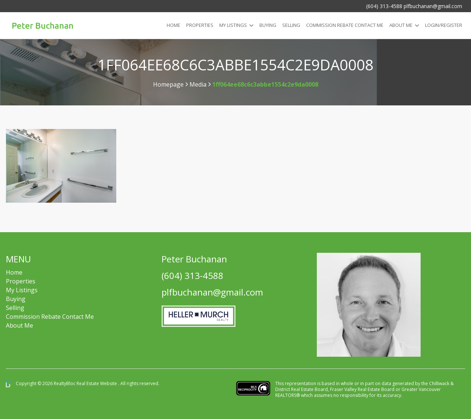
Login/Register (443, 25)
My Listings (233, 25)
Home (173, 25)
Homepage (168, 84)
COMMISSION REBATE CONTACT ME (344, 25)
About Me (400, 25)
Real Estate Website (97, 383)
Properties (199, 25)
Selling (291, 25)
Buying (267, 25)
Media (198, 84)
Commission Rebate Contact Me (50, 316)
